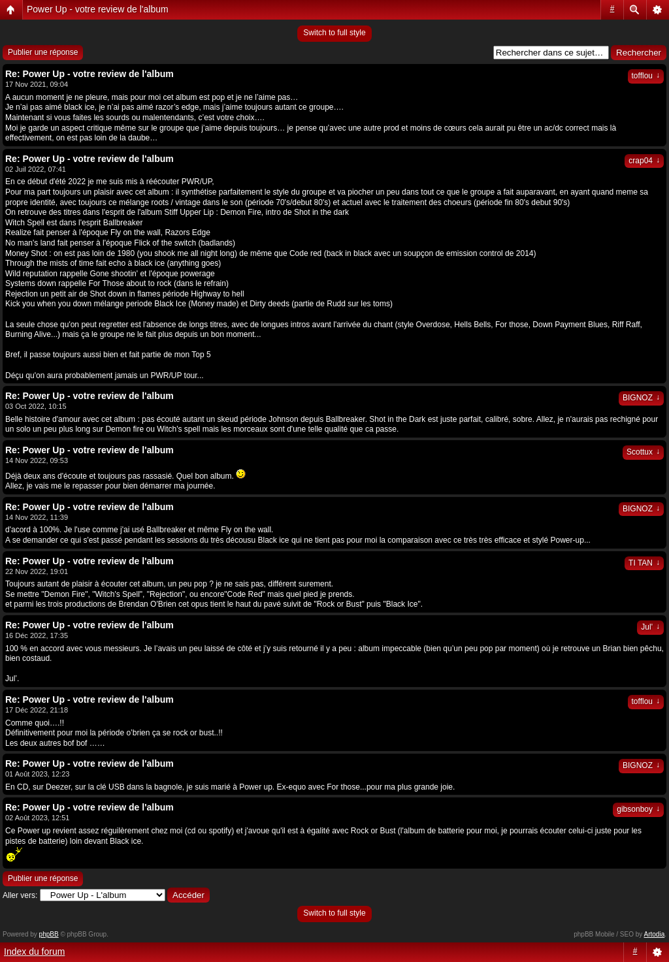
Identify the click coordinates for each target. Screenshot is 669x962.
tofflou (646, 75)
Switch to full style (334, 32)
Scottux (643, 452)
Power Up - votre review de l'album (98, 9)
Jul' (650, 627)
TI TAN (644, 563)
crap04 (644, 160)
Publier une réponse (43, 52)
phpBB (49, 934)
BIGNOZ (641, 397)
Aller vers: (20, 895)
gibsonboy (638, 809)
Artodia (654, 934)
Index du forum (34, 951)
